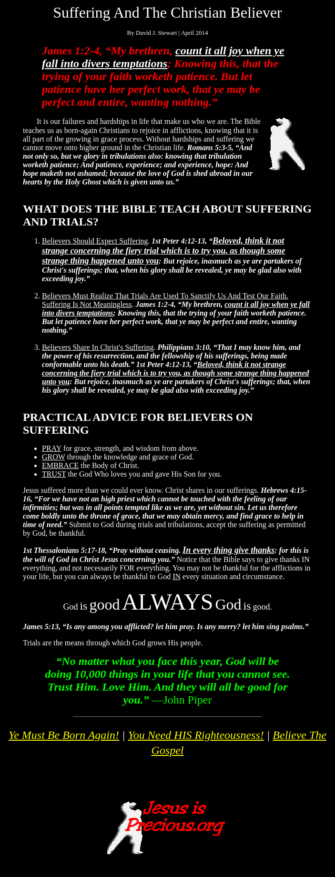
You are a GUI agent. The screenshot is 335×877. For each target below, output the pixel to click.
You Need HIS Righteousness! (196, 735)
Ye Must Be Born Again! (64, 735)
